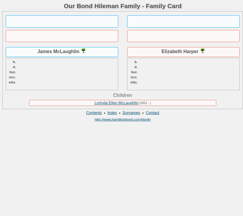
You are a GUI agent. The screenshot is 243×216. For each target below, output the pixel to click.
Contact (152, 112)
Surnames (131, 112)
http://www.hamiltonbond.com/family (123, 119)
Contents (94, 112)
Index (112, 112)
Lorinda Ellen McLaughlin (116, 102)
